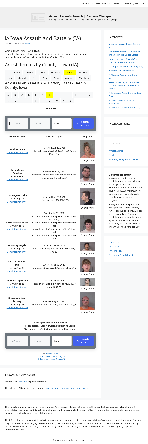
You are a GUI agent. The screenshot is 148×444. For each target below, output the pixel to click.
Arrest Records (52, 353)
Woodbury (84, 78)
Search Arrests (83, 123)
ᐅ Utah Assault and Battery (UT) (124, 107)
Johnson (83, 72)
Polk (34, 78)
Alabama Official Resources (122, 70)
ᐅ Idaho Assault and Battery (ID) (51, 359)
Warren (68, 78)
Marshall (22, 78)
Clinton (29, 72)
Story (56, 78)
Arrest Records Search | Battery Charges (80, 16)
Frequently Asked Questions (122, 255)
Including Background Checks (123, 159)
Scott (45, 78)
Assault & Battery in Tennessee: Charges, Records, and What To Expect (124, 85)
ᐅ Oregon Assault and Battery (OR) (126, 66)
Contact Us (114, 242)
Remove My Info (131, 3)
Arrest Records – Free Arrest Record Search (100, 3)
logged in (22, 381)
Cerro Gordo (13, 72)
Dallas (42, 72)
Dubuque (55, 72)
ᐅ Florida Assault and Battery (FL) (52, 356)
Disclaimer (114, 246)
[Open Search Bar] (144, 3)
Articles (112, 155)
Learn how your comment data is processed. (66, 388)
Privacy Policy (115, 250)
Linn (9, 78)
